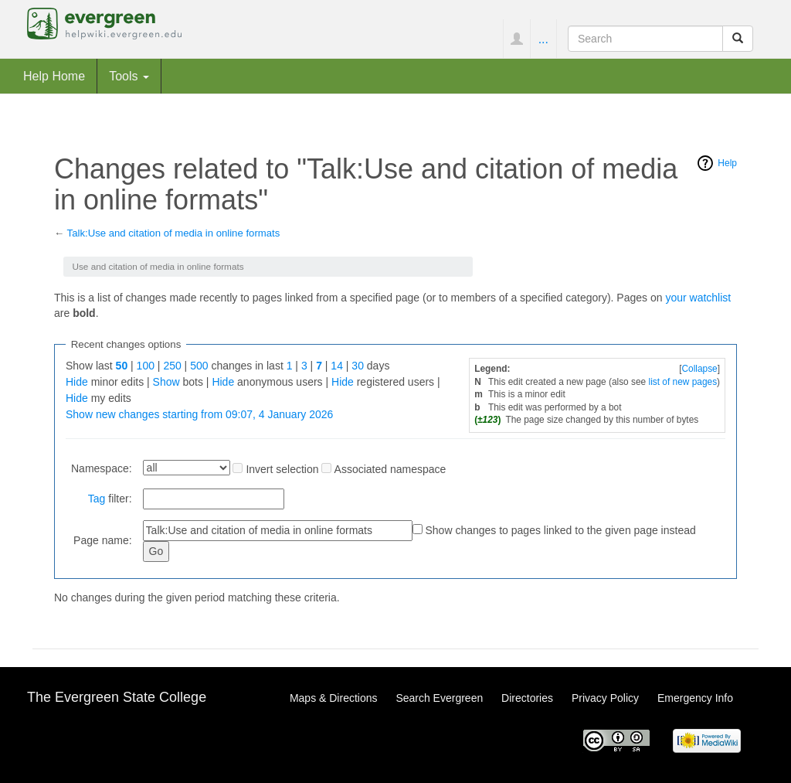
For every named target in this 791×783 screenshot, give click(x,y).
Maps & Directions (334, 698)
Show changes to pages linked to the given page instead (560, 530)
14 (337, 365)
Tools (129, 76)
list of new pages (683, 381)
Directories (527, 698)
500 (199, 365)
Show (166, 382)
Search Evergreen (439, 698)
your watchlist (698, 297)
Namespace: (101, 468)
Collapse (699, 368)
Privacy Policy (605, 698)
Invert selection (282, 469)
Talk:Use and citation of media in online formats (173, 233)
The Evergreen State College (116, 697)
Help (727, 163)
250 (172, 365)
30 (357, 365)
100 (145, 365)
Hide (77, 382)
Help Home (54, 76)
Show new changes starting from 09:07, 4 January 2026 (199, 414)
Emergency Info (695, 698)
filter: (110, 498)
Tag (97, 498)
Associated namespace (390, 469)
